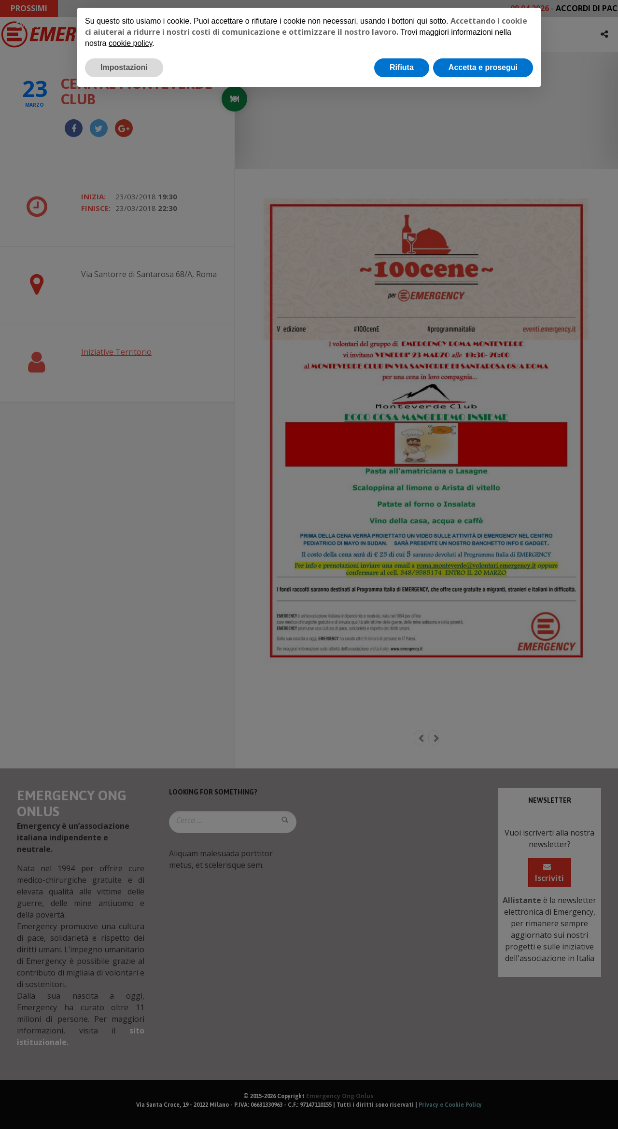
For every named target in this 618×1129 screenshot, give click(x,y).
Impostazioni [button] (124, 67)
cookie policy (130, 43)
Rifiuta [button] (402, 67)
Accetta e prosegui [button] (483, 67)
